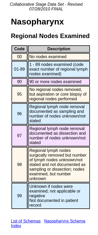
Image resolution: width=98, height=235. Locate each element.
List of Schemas (26, 221)
